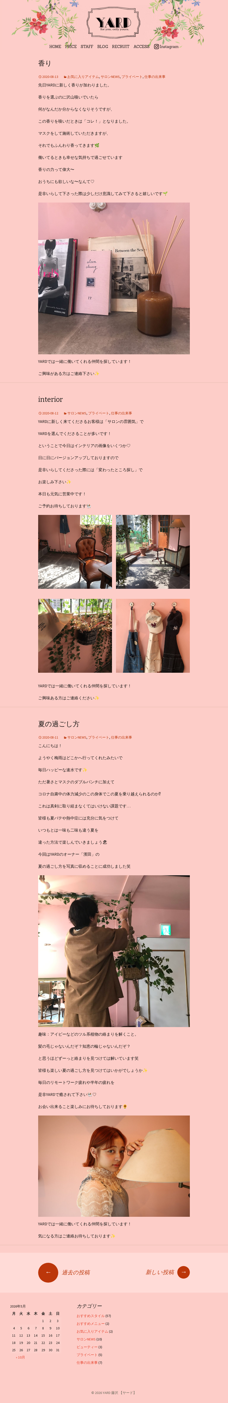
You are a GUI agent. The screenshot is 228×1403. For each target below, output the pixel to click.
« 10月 (20, 1357)
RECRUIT (121, 46)
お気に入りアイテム (83, 76)
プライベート (132, 76)
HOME (55, 46)
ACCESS (142, 46)
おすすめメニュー (91, 1323)
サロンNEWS (110, 76)
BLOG (102, 46)
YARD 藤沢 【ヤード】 (120, 1392)
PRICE (71, 46)
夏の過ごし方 (59, 724)
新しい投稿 (168, 1272)
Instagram (169, 46)
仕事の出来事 (154, 76)
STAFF (87, 46)
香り (45, 63)
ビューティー (87, 1347)
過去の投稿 (64, 1272)
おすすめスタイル (91, 1316)
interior (50, 400)
